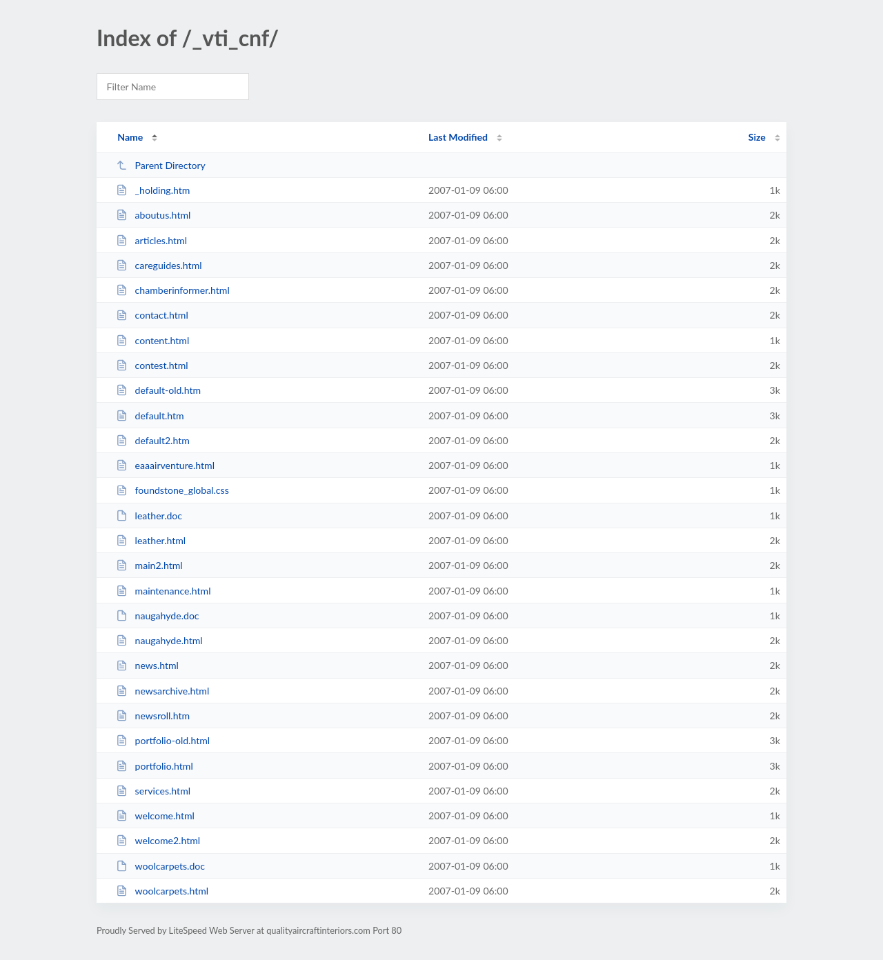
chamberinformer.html (173, 290)
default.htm (150, 415)
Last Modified (458, 137)
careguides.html (158, 265)
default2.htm (153, 440)
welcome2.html (158, 840)
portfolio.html (154, 766)
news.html (147, 665)
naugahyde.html (159, 640)
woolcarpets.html (162, 891)
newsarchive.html (162, 691)
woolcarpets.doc (160, 866)
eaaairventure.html (165, 465)
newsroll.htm (153, 715)
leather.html (151, 540)
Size (757, 137)
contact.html (152, 315)
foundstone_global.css (172, 490)
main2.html (149, 565)
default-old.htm (158, 390)
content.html (152, 340)
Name (130, 137)
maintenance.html (163, 591)
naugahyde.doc (157, 615)
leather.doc (149, 515)
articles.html (151, 240)
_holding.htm (153, 190)
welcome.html (155, 815)
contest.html (152, 365)
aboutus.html (153, 215)
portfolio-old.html (163, 740)
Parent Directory (161, 165)
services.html (153, 791)
